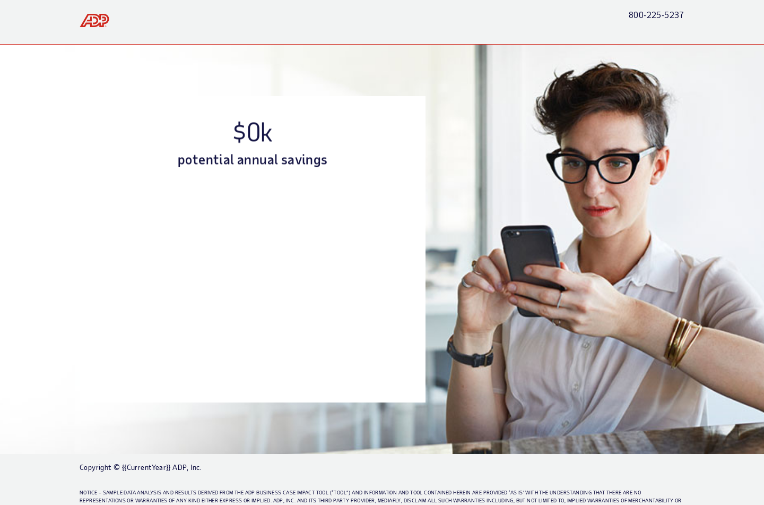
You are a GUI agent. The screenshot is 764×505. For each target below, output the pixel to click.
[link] (94, 20)
